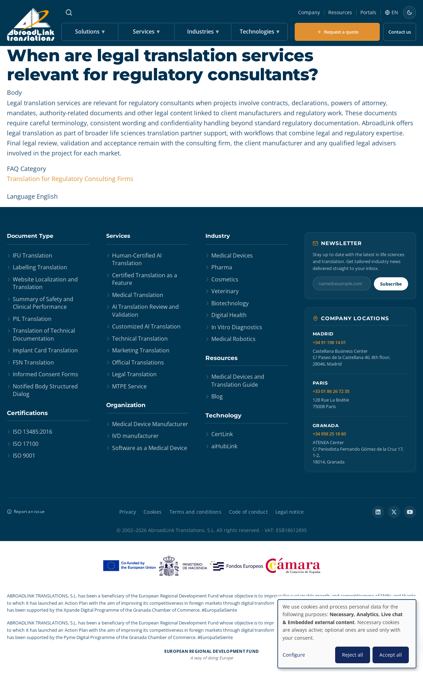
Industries (203, 31)
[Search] (68, 12)
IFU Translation (32, 255)
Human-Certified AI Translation (137, 259)
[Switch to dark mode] (409, 12)
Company (309, 12)
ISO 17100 (25, 444)
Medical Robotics (233, 339)
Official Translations (138, 362)
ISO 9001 (24, 455)
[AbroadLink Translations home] (30, 24)
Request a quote (337, 32)
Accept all (390, 654)
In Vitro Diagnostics (236, 327)
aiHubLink (224, 446)
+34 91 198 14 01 (329, 342)
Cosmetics (224, 279)
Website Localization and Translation (45, 283)
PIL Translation (32, 319)
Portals (368, 12)
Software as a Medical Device (149, 448)
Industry (217, 236)
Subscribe (391, 284)
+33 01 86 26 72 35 (331, 391)
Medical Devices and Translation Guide (237, 380)
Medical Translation (137, 295)
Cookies (153, 511)
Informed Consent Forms (45, 374)
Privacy (127, 511)
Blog (217, 396)
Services (146, 31)
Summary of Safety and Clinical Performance (43, 302)
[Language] (391, 12)
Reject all (352, 654)
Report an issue (26, 511)
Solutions (89, 31)
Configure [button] (294, 654)
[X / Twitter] (394, 512)
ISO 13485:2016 (32, 431)
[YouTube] (410, 512)
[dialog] (347, 634)
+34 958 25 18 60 (329, 434)
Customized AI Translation (146, 326)
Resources (340, 12)
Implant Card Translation (45, 350)
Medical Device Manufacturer (150, 424)
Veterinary (225, 291)
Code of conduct (248, 511)
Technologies (259, 31)
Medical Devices (232, 255)
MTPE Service (129, 386)
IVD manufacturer (135, 436)
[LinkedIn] (378, 512)
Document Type (30, 236)
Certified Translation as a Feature (144, 279)
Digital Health (229, 315)
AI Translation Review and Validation (145, 310)
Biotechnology (230, 303)
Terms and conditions (195, 511)
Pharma (221, 267)
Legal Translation (134, 374)
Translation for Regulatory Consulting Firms (70, 178)
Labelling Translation (40, 267)
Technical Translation (140, 338)
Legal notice (289, 511)
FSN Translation (33, 362)
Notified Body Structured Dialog (45, 390)
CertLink (222, 434)
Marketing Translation (140, 350)
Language (21, 196)
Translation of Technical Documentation (44, 334)
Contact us (399, 32)
